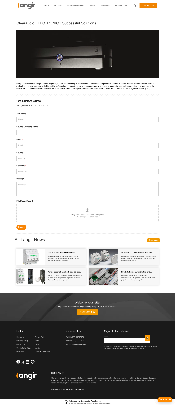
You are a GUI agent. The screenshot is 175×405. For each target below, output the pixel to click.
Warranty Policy (22, 341)
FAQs (37, 344)
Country (20, 153)
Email (19, 140)
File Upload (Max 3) (24, 201)
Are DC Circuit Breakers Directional (61, 253)
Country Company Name (27, 127)
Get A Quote (148, 5)
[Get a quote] (165, 399)
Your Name (21, 114)
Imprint (37, 348)
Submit (21, 227)
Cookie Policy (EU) (23, 348)
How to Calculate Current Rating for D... (136, 272)
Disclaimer (20, 352)
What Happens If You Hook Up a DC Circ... (64, 272)
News (37, 341)
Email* (127, 339)
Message (21, 179)
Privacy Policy (40, 337)
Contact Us (87, 312)
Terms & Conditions (42, 352)
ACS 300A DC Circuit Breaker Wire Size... (137, 253)
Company (21, 166)
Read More (153, 240)
